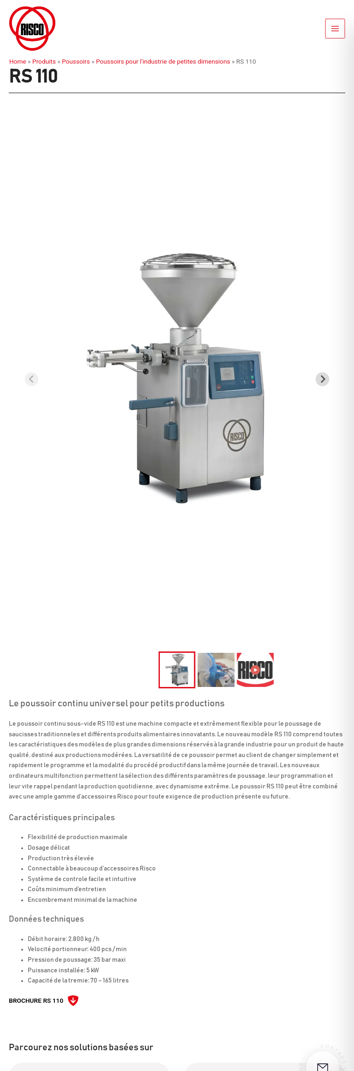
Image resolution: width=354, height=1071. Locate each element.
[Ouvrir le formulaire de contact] (322, 1039)
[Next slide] (322, 379)
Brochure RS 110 (36, 1000)
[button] (177, 669)
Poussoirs (76, 61)
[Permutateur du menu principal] (335, 28)
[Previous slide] (31, 379)
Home (17, 61)
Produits (44, 61)
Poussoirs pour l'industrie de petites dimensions (163, 61)
